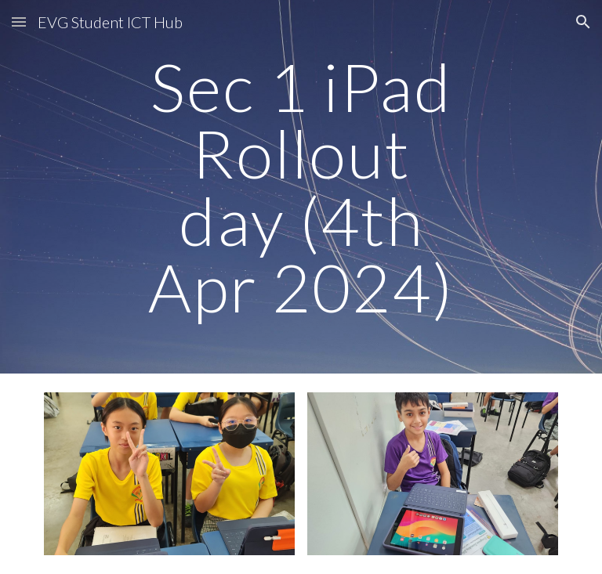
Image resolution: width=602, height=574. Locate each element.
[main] (301, 187)
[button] (19, 21)
